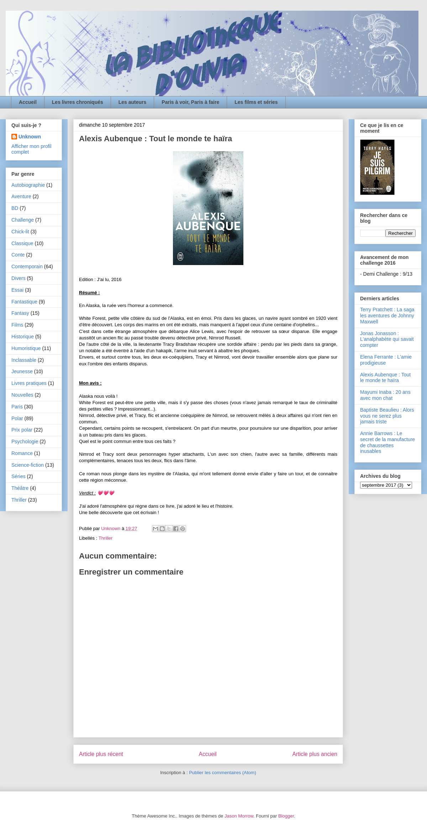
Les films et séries (256, 102)
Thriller (106, 538)
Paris (17, 406)
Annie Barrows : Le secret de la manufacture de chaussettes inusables (387, 442)
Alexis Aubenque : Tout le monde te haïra (385, 378)
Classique (22, 243)
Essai (17, 290)
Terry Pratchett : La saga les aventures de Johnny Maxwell (387, 315)
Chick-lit (20, 231)
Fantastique (24, 302)
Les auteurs (132, 102)
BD (14, 208)
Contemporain (27, 266)
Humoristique (26, 348)
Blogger (286, 816)
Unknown (30, 136)
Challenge (22, 220)
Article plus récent (101, 754)
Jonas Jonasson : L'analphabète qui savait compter (387, 339)
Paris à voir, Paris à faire (190, 102)
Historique (22, 336)
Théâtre (19, 488)
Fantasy (20, 313)
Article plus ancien (314, 754)
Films (17, 325)
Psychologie (24, 441)
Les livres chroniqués (77, 102)
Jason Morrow (239, 816)
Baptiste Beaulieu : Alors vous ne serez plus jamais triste (387, 416)
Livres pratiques (29, 383)
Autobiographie (28, 185)
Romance (22, 453)
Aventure (21, 196)
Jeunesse (22, 371)
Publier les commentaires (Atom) (222, 772)
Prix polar (21, 430)
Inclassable (23, 360)
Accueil (28, 102)
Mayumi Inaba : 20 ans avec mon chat (385, 395)
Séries (18, 476)
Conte (18, 255)
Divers (18, 278)
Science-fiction (27, 465)
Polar (17, 418)
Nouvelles (22, 395)
